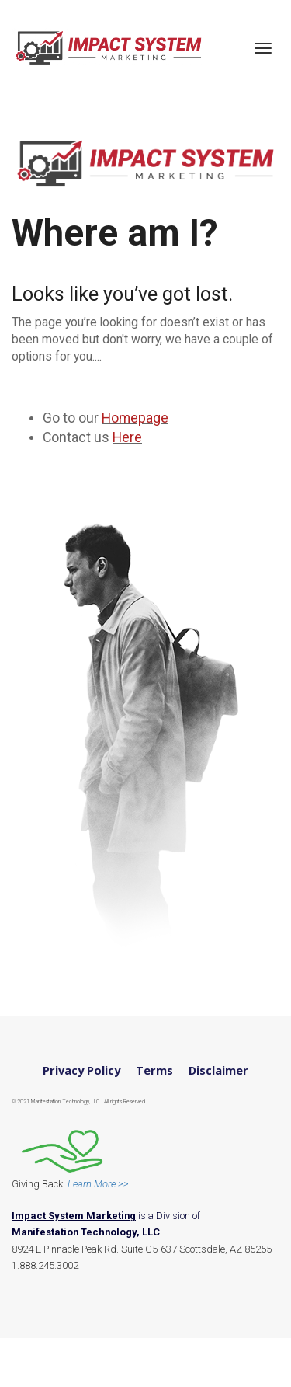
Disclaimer (218, 1070)
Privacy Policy (81, 1070)
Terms (154, 1070)
